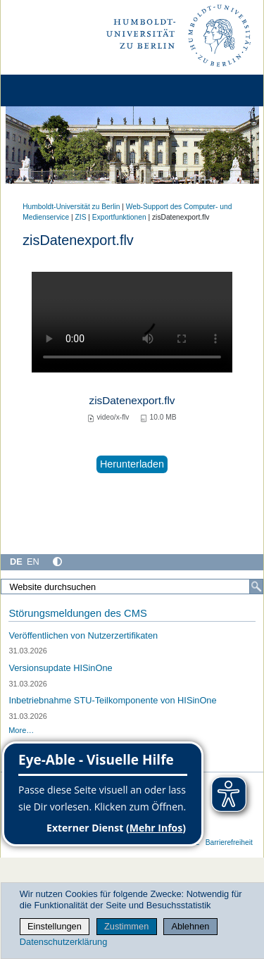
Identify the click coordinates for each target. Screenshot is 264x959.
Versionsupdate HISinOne (60, 668)
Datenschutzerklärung (63, 941)
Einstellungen (54, 926)
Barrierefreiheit (229, 842)
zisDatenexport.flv (132, 400)
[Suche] (256, 586)
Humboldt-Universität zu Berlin (71, 207)
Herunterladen (132, 464)
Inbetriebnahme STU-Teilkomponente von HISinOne (112, 700)
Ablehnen (190, 926)
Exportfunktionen (119, 217)
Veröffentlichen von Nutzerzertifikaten (83, 635)
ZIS (81, 217)
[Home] (50, 90)
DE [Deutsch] (16, 561)
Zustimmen (126, 926)
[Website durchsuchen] (132, 586)
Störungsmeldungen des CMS (77, 613)
